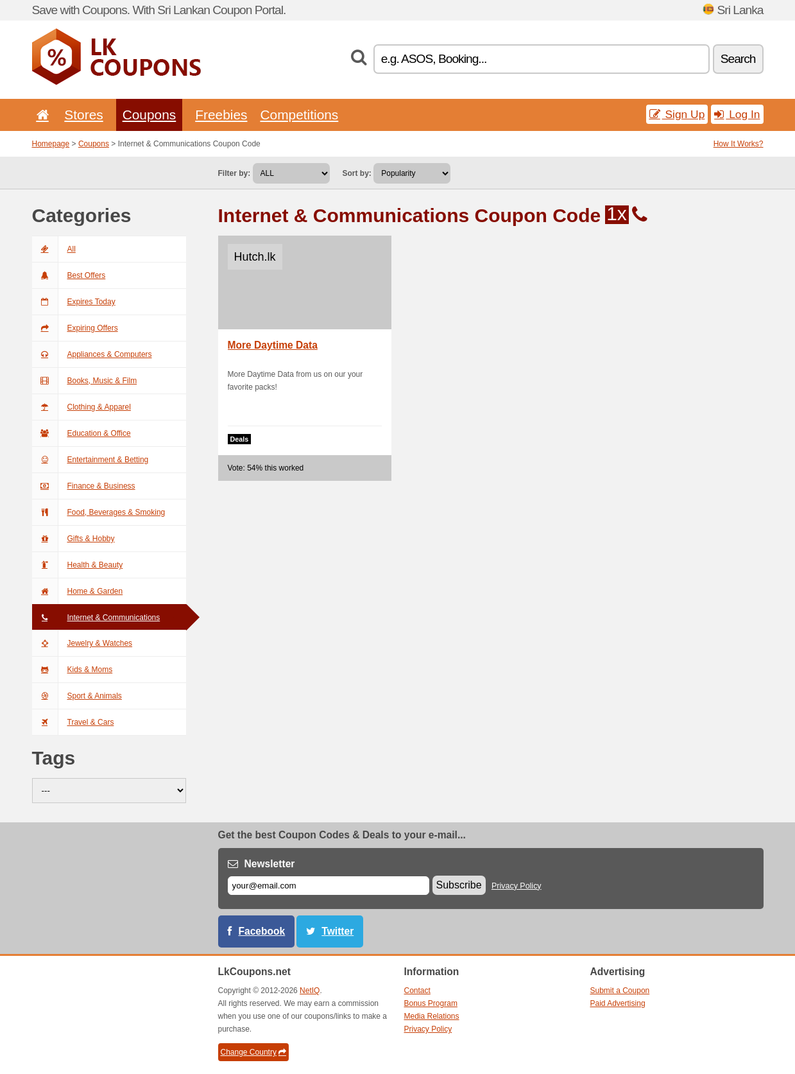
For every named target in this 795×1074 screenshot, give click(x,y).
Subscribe (459, 884)
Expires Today (73, 302)
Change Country (253, 1052)
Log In (737, 114)
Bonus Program (430, 1003)
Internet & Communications (96, 617)
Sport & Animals (77, 696)
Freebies (221, 114)
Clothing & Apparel (81, 407)
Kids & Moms (72, 669)
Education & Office (81, 433)
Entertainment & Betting (90, 459)
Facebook (262, 931)
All (54, 249)
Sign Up (677, 114)
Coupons (149, 114)
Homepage (51, 143)
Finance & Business (83, 486)
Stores (83, 114)
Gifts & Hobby (73, 538)
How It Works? (739, 143)
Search (738, 58)
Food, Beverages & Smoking (99, 512)
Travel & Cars (73, 722)
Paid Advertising (617, 1003)
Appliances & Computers (92, 354)
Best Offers (69, 275)
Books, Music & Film (84, 381)
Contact (417, 990)
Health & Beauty (77, 565)
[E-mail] (328, 885)
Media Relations (431, 1016)
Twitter (337, 931)
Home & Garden (77, 591)
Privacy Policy (517, 885)
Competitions (299, 114)
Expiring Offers (75, 328)
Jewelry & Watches (82, 643)
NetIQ (310, 990)
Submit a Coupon (620, 990)
